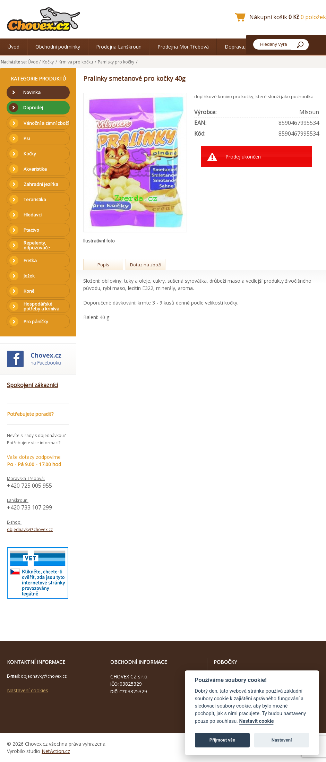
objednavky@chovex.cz (30, 529)
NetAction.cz (56, 751)
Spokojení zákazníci (32, 385)
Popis (103, 265)
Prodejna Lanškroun (118, 46)
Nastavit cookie (256, 721)
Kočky (48, 62)
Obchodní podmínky (57, 46)
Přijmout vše (222, 740)
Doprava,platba (242, 46)
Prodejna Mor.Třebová (183, 46)
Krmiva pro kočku (76, 62)
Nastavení (282, 740)
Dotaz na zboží (145, 265)
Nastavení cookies (27, 690)
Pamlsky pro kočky (116, 62)
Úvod (13, 46)
